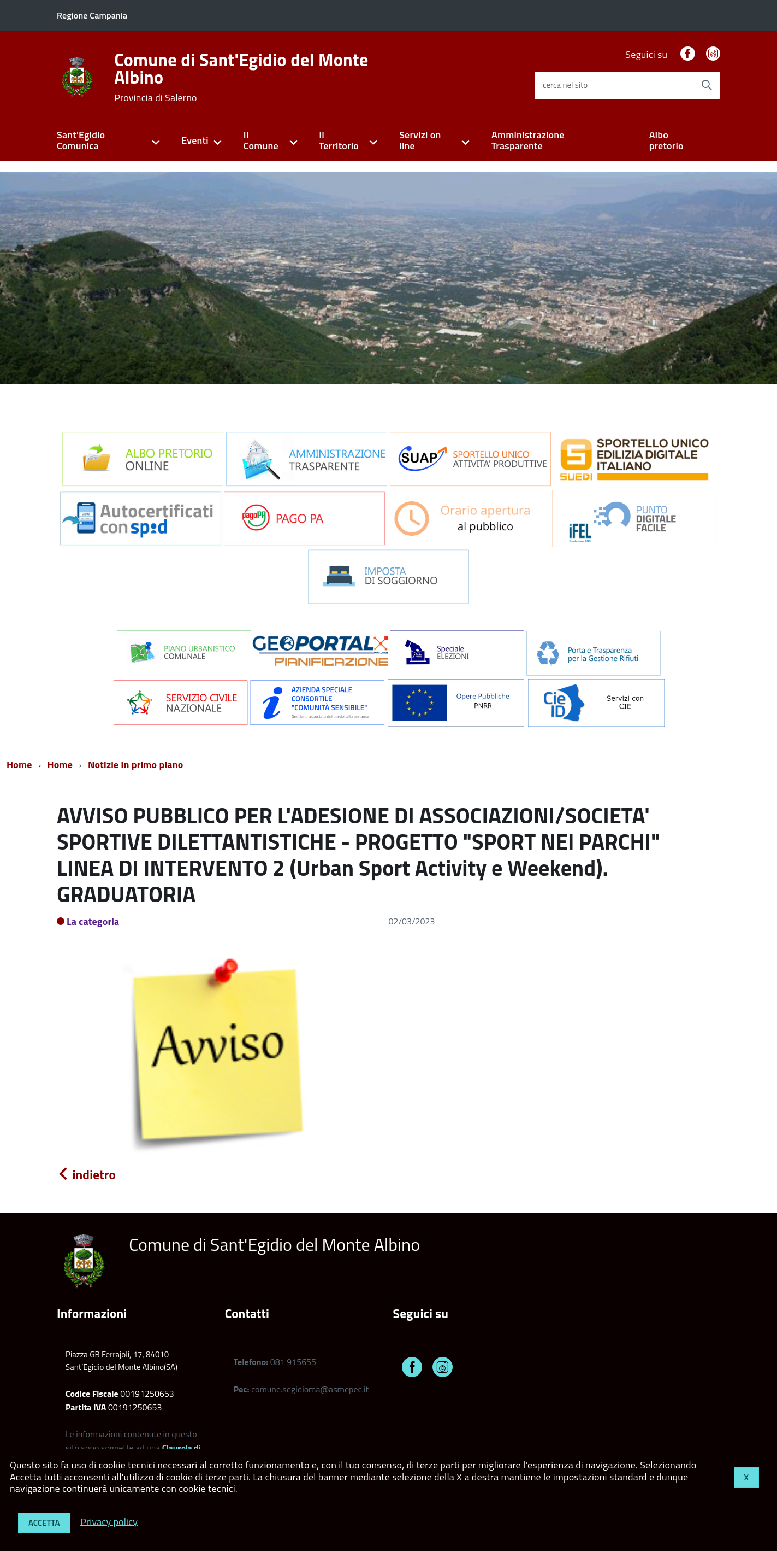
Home (19, 764)
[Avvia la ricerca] (706, 85)
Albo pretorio (666, 140)
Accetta (44, 1523)
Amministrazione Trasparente (528, 140)
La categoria (93, 921)
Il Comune (261, 140)
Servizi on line (420, 140)
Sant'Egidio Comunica (81, 140)
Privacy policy (109, 1521)
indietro (86, 1174)
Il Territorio (339, 140)
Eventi (194, 140)
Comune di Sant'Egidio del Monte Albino (241, 77)
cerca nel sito (565, 85)
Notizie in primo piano (135, 764)
